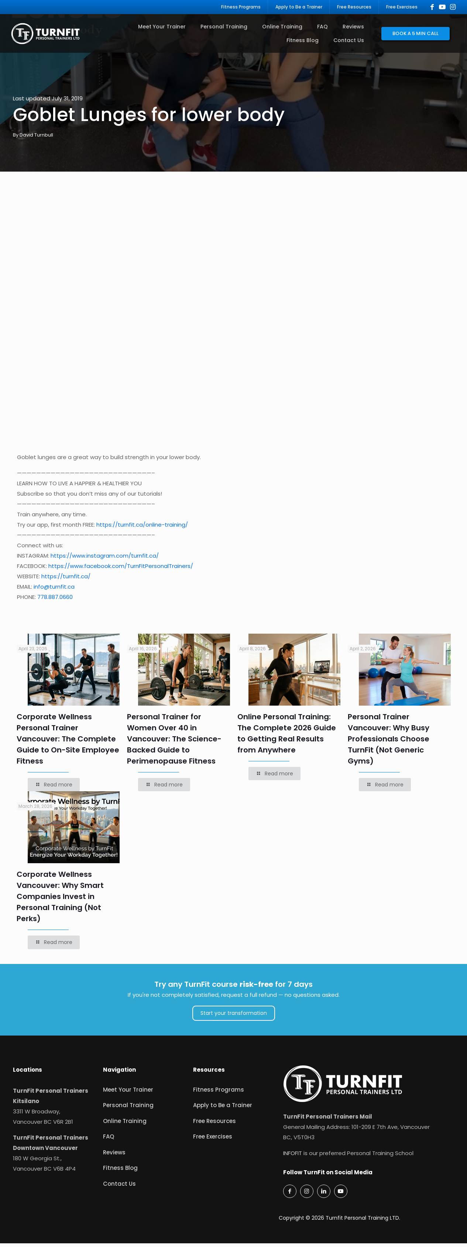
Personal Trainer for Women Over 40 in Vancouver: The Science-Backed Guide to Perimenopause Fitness (174, 743)
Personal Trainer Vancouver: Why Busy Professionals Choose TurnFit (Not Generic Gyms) (388, 743)
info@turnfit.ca (54, 591)
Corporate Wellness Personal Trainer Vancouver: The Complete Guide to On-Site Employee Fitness (68, 743)
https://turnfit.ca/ (65, 580)
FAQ (108, 1140)
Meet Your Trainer (128, 1093)
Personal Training (128, 1109)
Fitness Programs (218, 1093)
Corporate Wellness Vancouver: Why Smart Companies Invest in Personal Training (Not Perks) (60, 900)
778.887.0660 (55, 601)
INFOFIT (292, 1157)
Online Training (125, 1125)
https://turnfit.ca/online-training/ (142, 529)
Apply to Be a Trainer (222, 1109)
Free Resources (214, 1125)
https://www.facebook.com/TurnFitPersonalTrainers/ (120, 570)
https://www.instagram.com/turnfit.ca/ (105, 560)
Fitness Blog (120, 1172)
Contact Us (119, 1187)
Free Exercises (212, 1140)
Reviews (114, 1156)
